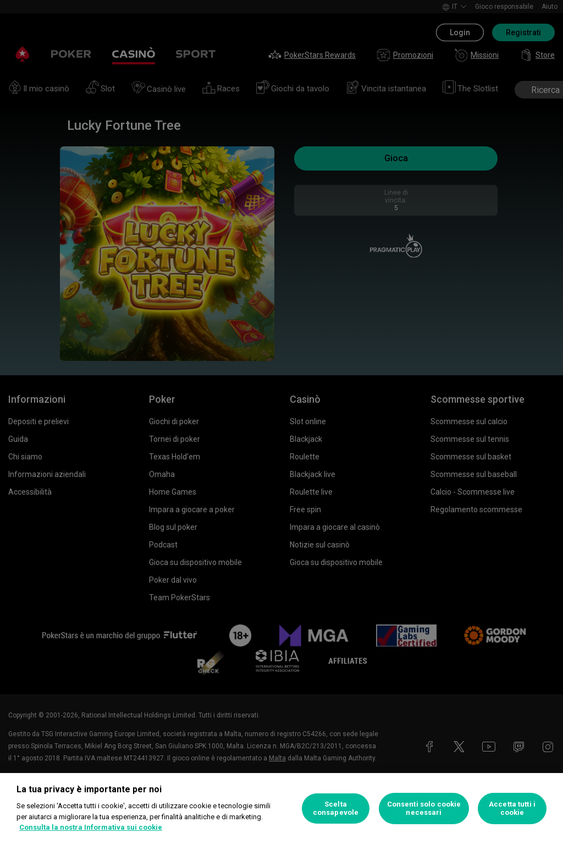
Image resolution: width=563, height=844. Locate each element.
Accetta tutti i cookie (512, 808)
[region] (281, 808)
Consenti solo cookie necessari (424, 808)
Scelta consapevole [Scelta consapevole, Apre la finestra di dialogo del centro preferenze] (335, 808)
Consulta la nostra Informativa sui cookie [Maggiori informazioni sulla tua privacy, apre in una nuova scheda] (90, 827)
